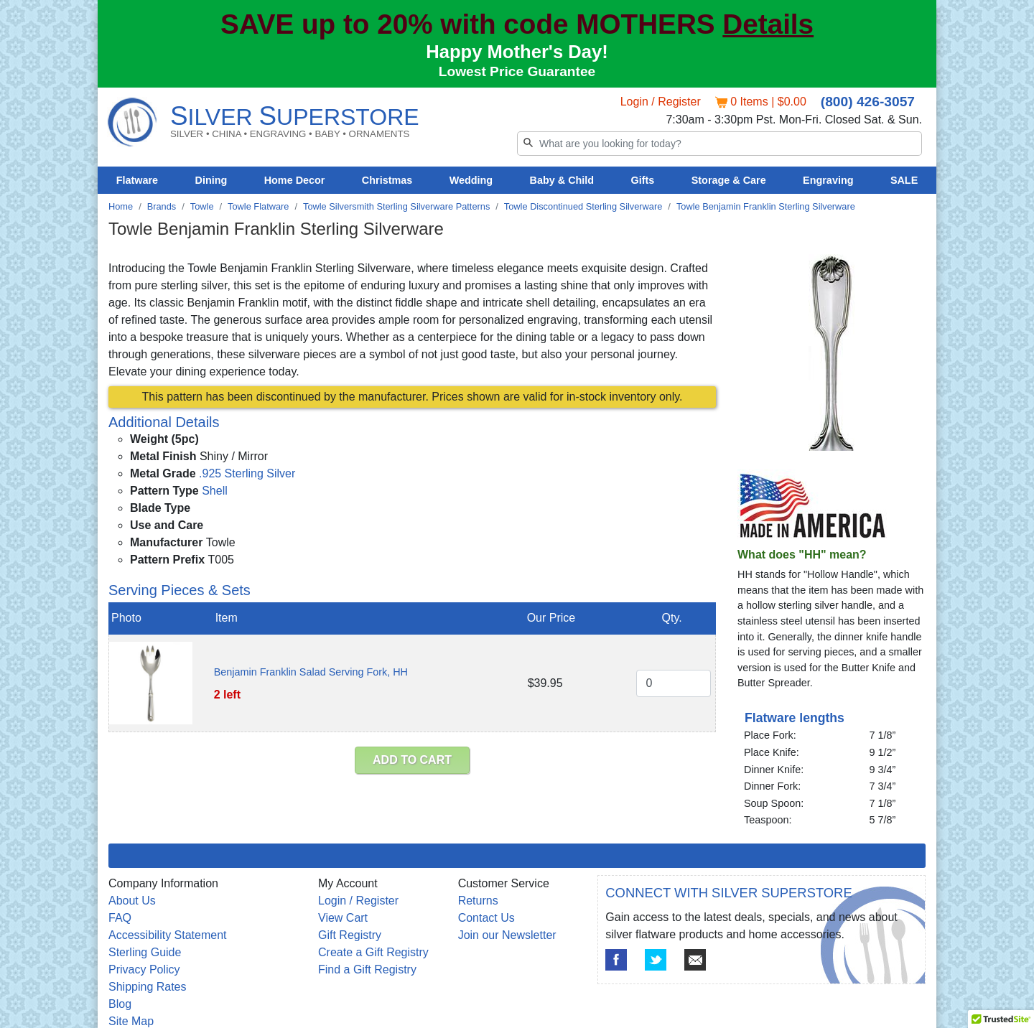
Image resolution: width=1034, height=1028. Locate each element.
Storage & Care (728, 180)
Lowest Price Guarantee (517, 71)
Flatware (137, 180)
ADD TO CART (412, 760)
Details (768, 24)
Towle (202, 206)
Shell (215, 491)
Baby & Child (562, 180)
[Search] (719, 143)
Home (120, 206)
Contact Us (486, 918)
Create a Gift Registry (373, 952)
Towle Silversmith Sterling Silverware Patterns (396, 206)
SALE (904, 180)
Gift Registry (349, 935)
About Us (132, 900)
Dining (211, 180)
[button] (1001, 1014)
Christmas (387, 180)
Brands (162, 206)
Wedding (471, 180)
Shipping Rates (147, 987)
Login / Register (660, 101)
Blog (119, 1004)
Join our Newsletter (507, 935)
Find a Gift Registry (367, 969)
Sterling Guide (144, 952)
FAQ (119, 918)
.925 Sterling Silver (247, 473)
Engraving (828, 180)
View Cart (343, 918)
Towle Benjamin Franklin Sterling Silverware (765, 206)
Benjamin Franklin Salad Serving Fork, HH (311, 672)
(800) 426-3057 (868, 101)
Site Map (131, 1021)
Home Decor (294, 180)
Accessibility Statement (167, 935)
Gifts (643, 180)
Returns (478, 900)
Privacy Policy (144, 969)
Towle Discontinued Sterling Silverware (583, 206)
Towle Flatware (258, 206)
